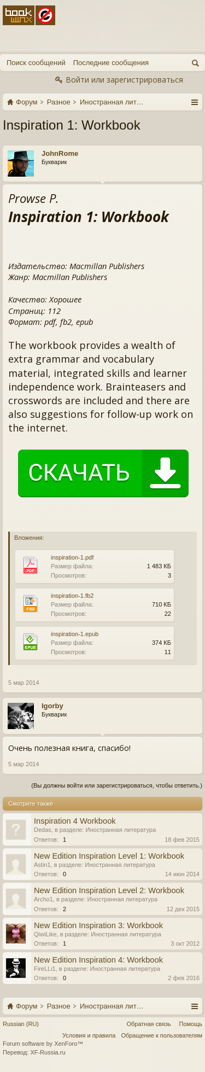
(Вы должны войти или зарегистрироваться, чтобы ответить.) (116, 785)
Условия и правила (88, 1035)
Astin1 (42, 864)
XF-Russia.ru (47, 1052)
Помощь (191, 1024)
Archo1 (43, 899)
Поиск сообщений (36, 63)
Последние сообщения (111, 63)
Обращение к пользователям (161, 1035)
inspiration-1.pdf (72, 557)
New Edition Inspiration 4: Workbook (98, 960)
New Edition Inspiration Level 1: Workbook (109, 856)
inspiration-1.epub (74, 634)
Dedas (42, 829)
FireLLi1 (45, 968)
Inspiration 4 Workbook (75, 821)
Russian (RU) (21, 1024)
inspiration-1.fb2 (72, 595)
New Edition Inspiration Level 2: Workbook (109, 890)
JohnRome (60, 153)
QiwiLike (45, 934)
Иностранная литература (121, 829)
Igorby (52, 706)
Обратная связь (148, 1024)
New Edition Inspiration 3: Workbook (98, 925)
